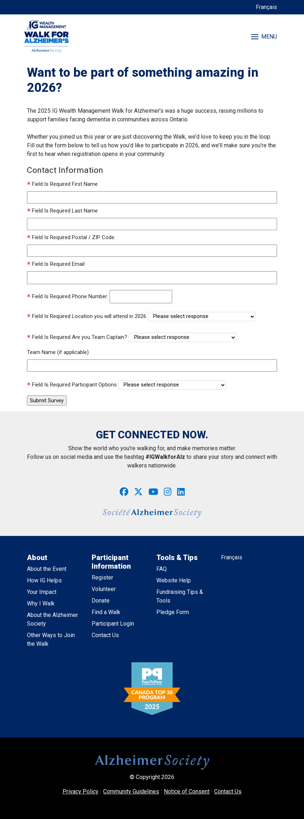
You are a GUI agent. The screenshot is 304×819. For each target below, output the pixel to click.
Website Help (173, 580)
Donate (101, 600)
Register (102, 577)
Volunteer (104, 589)
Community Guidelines (131, 791)
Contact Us (105, 635)
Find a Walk (106, 612)
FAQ (161, 568)
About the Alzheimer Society (52, 619)
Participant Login (113, 623)
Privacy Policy (80, 791)
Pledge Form (172, 612)
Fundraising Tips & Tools (179, 596)
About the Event (46, 568)
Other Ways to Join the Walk (51, 639)
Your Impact (41, 591)
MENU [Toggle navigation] (264, 36)
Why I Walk (41, 603)
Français (266, 7)
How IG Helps (44, 580)
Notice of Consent (186, 791)
